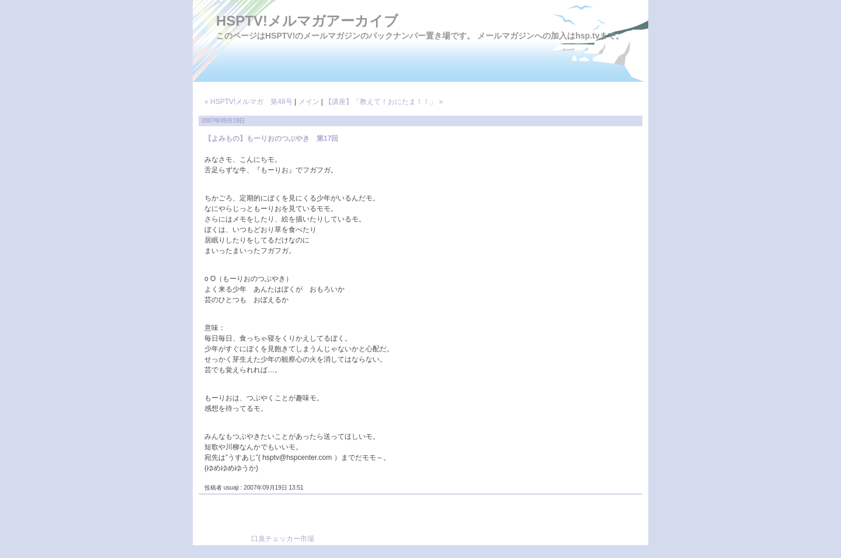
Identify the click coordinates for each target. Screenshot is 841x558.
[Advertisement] (453, 523)
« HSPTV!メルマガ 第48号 (248, 102)
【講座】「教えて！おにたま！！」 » (384, 102)
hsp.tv (587, 35)
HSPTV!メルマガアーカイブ (307, 21)
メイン (308, 102)
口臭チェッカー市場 (282, 539)
